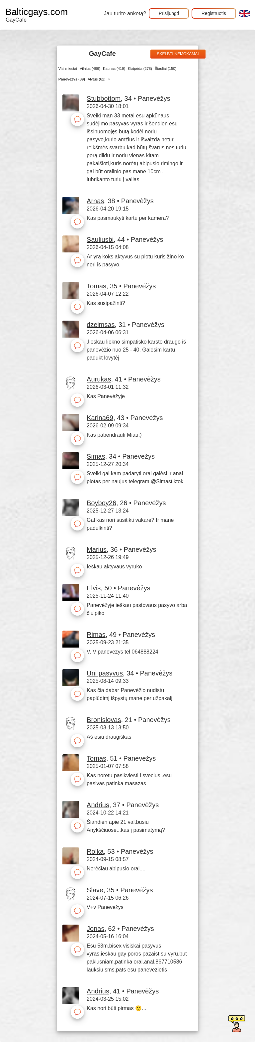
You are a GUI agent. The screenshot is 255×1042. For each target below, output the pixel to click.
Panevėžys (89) (71, 79)
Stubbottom (104, 98)
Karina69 (100, 417)
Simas (96, 456)
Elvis (94, 588)
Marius (97, 549)
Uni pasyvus (105, 673)
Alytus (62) (96, 79)
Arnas (95, 201)
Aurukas (99, 379)
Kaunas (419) (114, 69)
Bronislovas (104, 719)
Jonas (95, 928)
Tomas (96, 286)
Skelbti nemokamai (178, 54)
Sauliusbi (100, 239)
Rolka (95, 851)
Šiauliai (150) (165, 69)
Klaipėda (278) (140, 69)
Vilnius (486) (90, 69)
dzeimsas (101, 324)
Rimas (96, 634)
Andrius (98, 805)
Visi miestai (67, 69)
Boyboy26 (101, 503)
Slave (95, 890)
